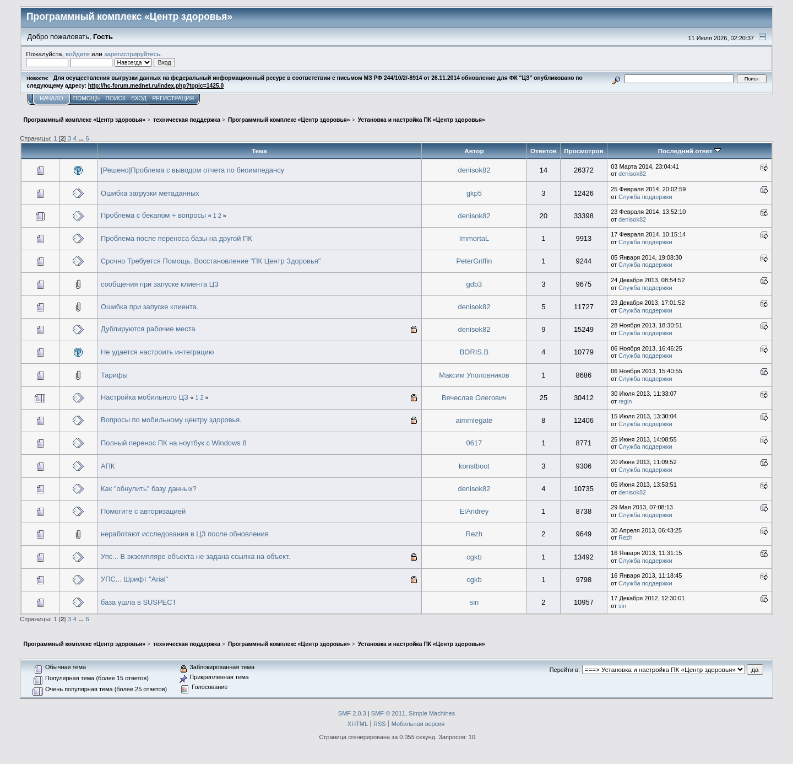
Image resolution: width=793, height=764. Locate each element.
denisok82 (474, 170)
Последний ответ (689, 150)
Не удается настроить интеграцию (157, 352)
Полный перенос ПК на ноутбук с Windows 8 (174, 443)
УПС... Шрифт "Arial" (134, 579)
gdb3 (474, 284)
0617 (474, 443)
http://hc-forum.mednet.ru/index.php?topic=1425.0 (156, 86)
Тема (259, 150)
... (81, 138)
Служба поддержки (645, 196)
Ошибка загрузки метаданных (150, 193)
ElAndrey (474, 511)
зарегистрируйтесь (132, 53)
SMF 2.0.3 (352, 713)
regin (625, 401)
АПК (108, 466)
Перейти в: (565, 669)
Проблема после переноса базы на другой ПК (176, 238)
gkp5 (474, 193)
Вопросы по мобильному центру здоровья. (171, 420)
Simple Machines (432, 713)
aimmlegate (474, 420)
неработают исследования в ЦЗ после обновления (185, 534)
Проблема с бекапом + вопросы (153, 215)
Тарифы (114, 375)
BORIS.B (474, 352)
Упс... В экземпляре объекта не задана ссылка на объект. (195, 556)
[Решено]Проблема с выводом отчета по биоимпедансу (192, 170)
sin (474, 602)
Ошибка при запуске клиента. (149, 307)
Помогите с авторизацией (143, 511)
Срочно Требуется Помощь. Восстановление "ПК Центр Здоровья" (211, 261)
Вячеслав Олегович (474, 398)
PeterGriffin (474, 261)
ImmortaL (474, 238)
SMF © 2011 (388, 713)
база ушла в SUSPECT (138, 602)
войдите (78, 53)
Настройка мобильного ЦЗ (144, 397)
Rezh (474, 534)
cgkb (473, 557)
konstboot (474, 466)
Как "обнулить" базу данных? (149, 489)
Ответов (543, 150)
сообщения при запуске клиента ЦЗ (160, 284)
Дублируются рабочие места (148, 329)
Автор (474, 150)
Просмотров (583, 150)
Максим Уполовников (474, 375)
